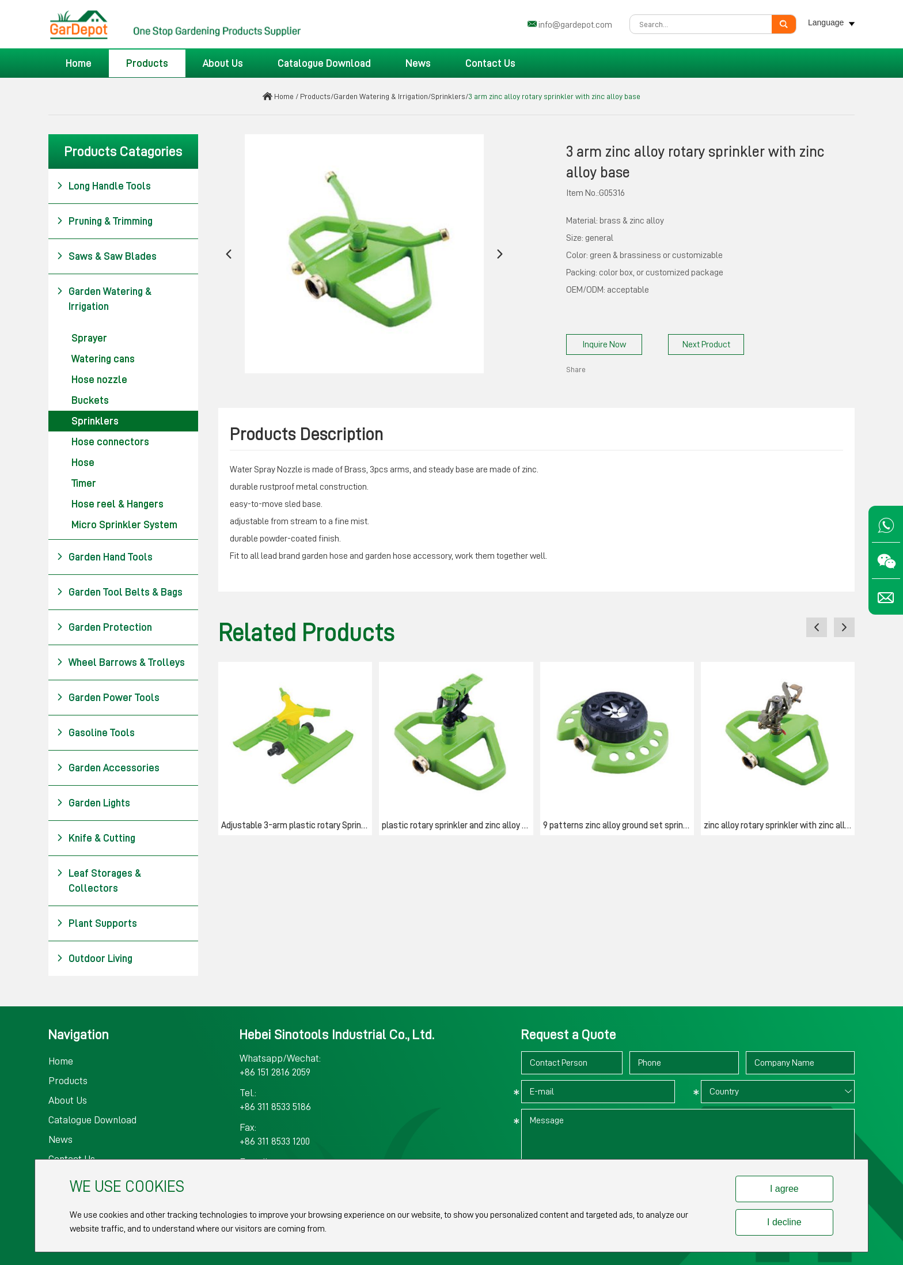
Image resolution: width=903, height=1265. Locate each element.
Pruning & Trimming (104, 221)
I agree (784, 1189)
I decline (784, 1222)
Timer (83, 483)
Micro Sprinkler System (124, 525)
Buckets (90, 400)
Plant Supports (96, 923)
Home (79, 63)
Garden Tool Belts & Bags (119, 592)
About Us (223, 63)
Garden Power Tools (108, 697)
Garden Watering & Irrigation (380, 96)
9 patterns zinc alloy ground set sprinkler (618, 825)
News (418, 63)
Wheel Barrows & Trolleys (120, 662)
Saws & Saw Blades (106, 256)
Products (147, 63)
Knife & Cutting (95, 838)
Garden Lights (93, 803)
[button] (228, 254)
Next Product (706, 344)
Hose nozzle (99, 379)
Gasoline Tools (95, 732)
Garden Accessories (108, 767)
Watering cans (103, 359)
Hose (82, 462)
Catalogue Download (324, 63)
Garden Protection (104, 627)
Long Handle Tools (103, 186)
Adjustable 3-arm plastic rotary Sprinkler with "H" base (296, 825)
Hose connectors (110, 442)
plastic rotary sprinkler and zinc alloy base (457, 825)
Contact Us (490, 63)
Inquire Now (604, 344)
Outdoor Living (94, 958)
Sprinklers (448, 96)
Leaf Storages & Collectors (98, 879)
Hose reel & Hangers (117, 504)
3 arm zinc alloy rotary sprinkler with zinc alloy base (554, 96)
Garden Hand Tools (104, 557)
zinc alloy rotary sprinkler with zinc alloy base (779, 825)
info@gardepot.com (575, 24)
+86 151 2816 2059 (275, 1072)
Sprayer (89, 338)
